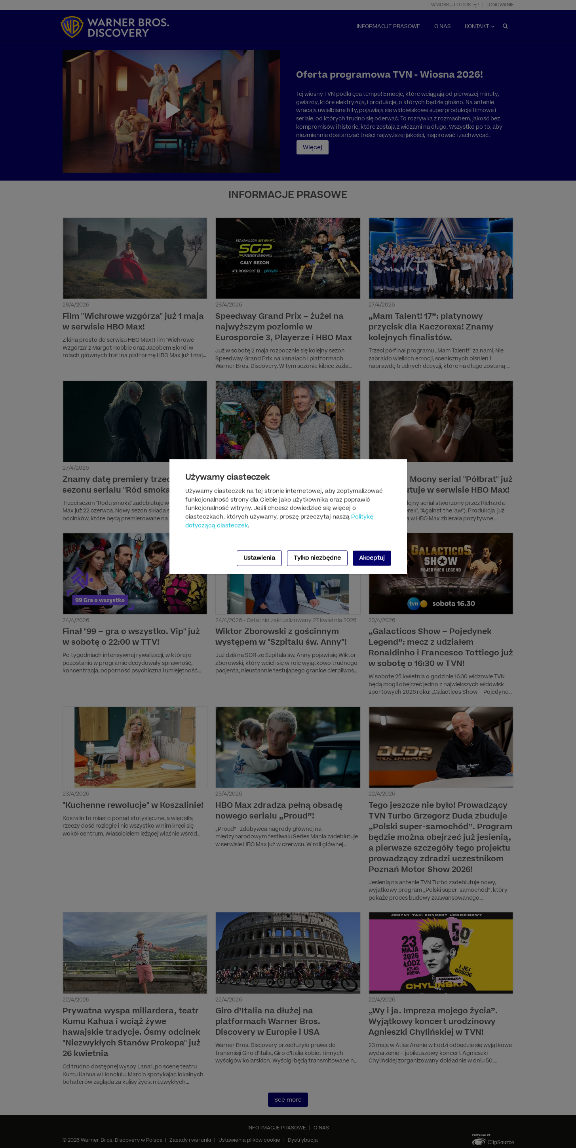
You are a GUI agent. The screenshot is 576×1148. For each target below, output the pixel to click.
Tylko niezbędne (317, 558)
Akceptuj (372, 558)
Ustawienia (259, 558)
